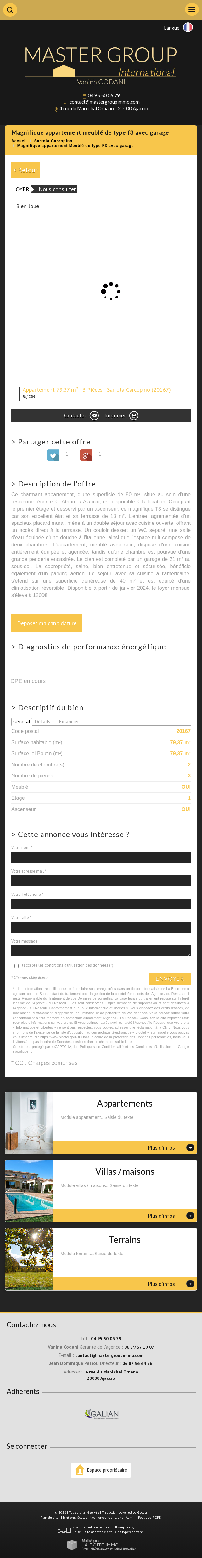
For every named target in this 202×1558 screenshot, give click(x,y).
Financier (69, 721)
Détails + (44, 721)
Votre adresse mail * (29, 871)
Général (21, 721)
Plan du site (50, 1517)
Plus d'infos (171, 1147)
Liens (119, 1517)
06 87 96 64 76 (137, 1363)
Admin (131, 1517)
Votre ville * (21, 917)
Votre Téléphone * (27, 894)
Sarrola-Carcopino (53, 141)
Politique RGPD (149, 1517)
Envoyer (169, 978)
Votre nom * (21, 847)
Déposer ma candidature (46, 623)
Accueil (19, 141)
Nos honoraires (101, 1517)
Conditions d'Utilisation (153, 1047)
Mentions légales (74, 1517)
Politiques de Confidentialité (102, 1047)
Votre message (24, 941)
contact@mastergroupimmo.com (105, 102)
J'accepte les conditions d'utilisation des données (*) (67, 965)
